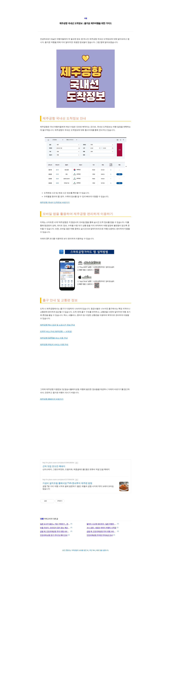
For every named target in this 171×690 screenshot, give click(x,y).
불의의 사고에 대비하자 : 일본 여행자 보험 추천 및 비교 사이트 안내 (101, 627)
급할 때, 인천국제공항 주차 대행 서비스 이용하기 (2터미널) (55, 635)
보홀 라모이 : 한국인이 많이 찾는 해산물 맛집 (55, 631)
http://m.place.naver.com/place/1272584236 (58, 583)
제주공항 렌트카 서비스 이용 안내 (54, 448)
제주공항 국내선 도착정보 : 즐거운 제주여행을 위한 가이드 (85, 56)
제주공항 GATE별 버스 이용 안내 (54, 441)
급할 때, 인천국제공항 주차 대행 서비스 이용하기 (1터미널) (101, 635)
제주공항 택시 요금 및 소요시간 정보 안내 (57, 428)
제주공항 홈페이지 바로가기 (52, 502)
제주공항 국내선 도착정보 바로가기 (55, 271)
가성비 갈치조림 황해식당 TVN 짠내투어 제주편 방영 (67, 586)
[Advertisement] (64, 16)
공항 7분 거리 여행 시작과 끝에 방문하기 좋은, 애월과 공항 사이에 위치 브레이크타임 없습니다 (78, 591)
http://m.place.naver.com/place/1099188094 (58, 566)
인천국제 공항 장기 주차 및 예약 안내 (53, 638)
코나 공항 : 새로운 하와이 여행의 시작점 (101, 631)
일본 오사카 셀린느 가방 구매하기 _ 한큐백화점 (55, 627)
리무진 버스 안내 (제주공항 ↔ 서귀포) (56, 435)
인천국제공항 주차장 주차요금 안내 (100, 638)
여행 (85, 52)
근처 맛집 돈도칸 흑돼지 (54, 569)
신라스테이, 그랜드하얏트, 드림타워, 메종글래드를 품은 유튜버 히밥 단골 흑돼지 (76, 573)
